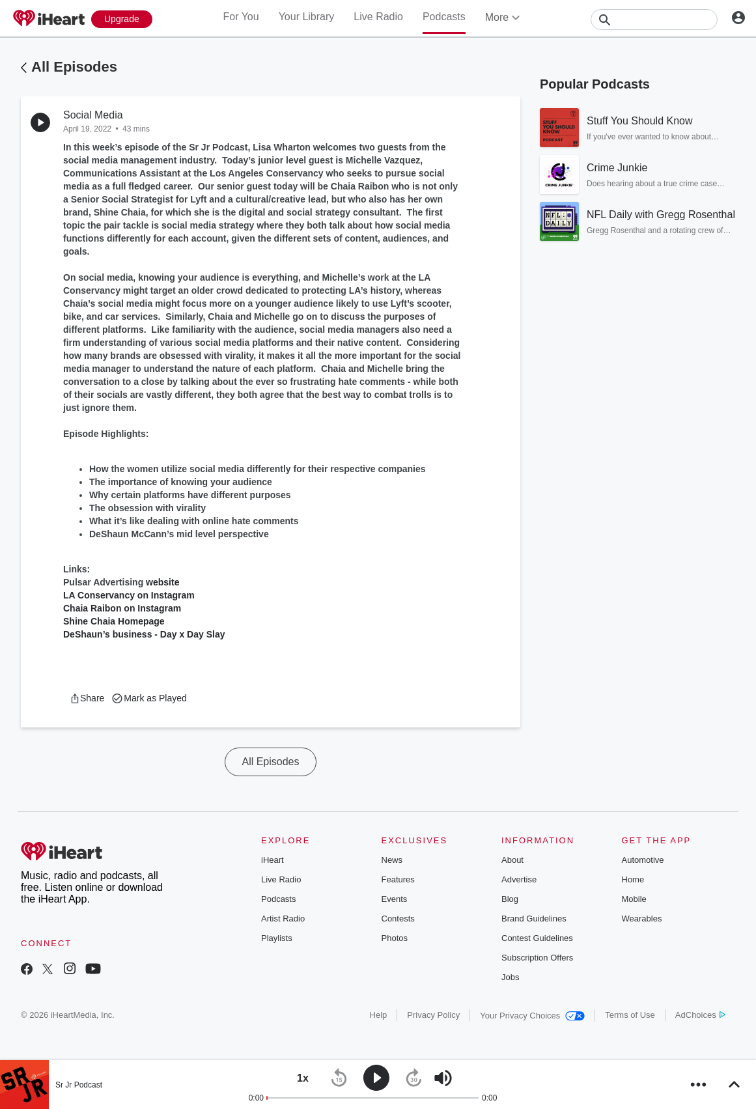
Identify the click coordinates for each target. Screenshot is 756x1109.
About (512, 860)
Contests (398, 918)
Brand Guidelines (534, 918)
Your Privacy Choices (532, 1015)
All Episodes (74, 67)
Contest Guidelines (537, 938)
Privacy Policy (433, 1015)
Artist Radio (283, 918)
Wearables (642, 918)
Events (395, 899)
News (392, 860)
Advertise (519, 879)
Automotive (643, 860)
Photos (395, 938)
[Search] (654, 19)
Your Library (307, 16)
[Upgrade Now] (121, 19)
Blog (509, 899)
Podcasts (444, 16)
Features (398, 879)
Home (633, 879)
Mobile (634, 899)
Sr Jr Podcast (78, 1084)
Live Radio (378, 16)
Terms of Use (630, 1015)
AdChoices (700, 1015)
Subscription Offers (537, 957)
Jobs (510, 977)
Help (378, 1015)
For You (241, 16)
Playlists (276, 938)
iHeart (272, 860)
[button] (87, 698)
